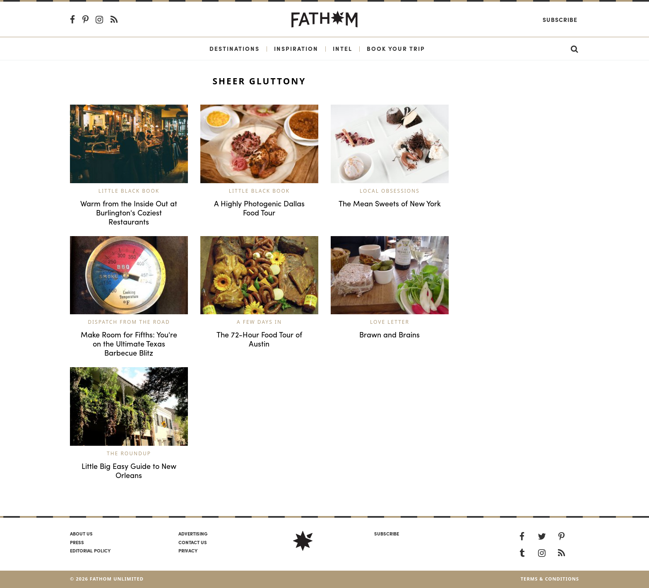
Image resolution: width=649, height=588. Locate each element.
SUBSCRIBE (386, 533)
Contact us (192, 542)
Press (77, 542)
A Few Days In (259, 321)
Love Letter (389, 321)
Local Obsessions (390, 190)
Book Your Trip (396, 48)
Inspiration (296, 48)
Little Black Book (129, 190)
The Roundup (129, 453)
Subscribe (560, 19)
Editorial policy (90, 550)
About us (81, 533)
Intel (342, 48)
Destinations (234, 48)
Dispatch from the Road (129, 321)
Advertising (192, 533)
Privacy (187, 550)
